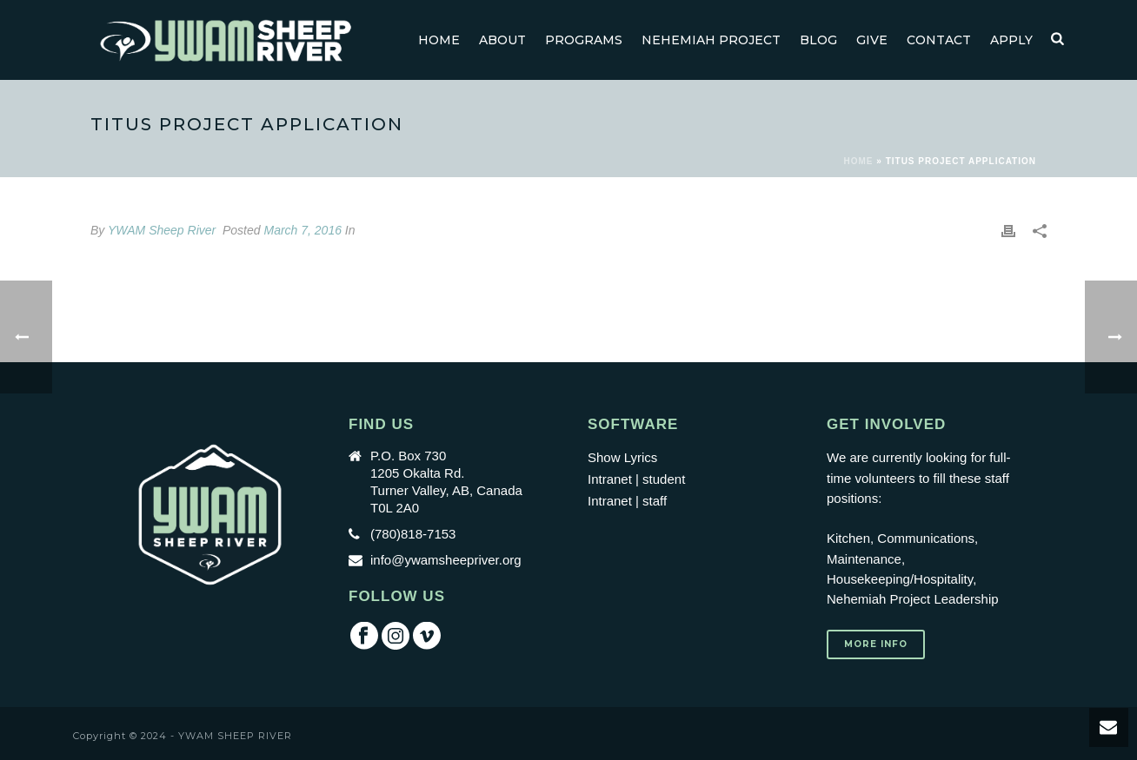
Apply (1011, 40)
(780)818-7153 (412, 533)
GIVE (872, 40)
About (502, 40)
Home (439, 40)
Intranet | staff (627, 500)
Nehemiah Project (711, 40)
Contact (939, 40)
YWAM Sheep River (162, 230)
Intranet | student (636, 479)
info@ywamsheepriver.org (446, 559)
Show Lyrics (622, 457)
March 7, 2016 (302, 230)
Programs (583, 40)
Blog (818, 40)
